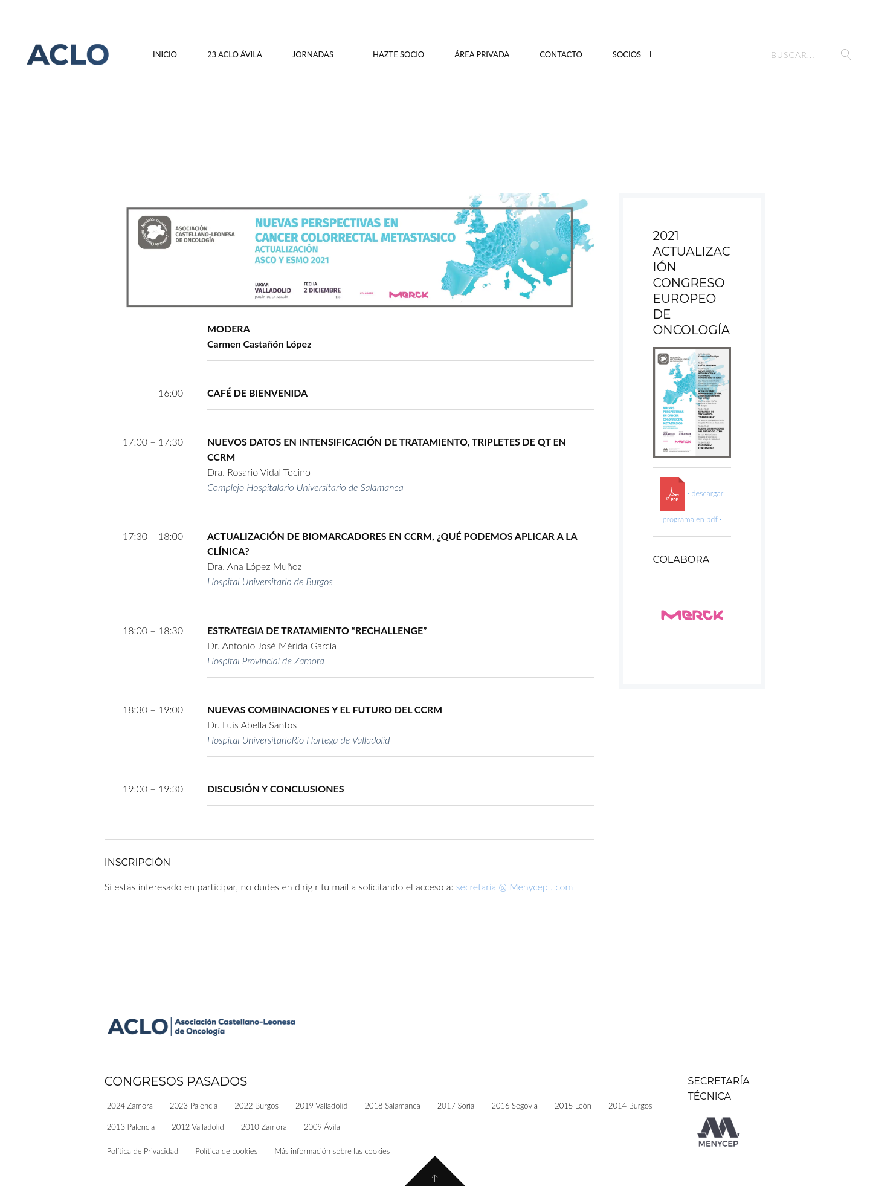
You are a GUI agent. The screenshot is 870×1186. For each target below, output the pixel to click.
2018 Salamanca (392, 1105)
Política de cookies (226, 1151)
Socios (627, 54)
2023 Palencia (194, 1105)
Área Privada (481, 54)
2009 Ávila (322, 1127)
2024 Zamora (130, 1105)
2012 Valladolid (198, 1127)
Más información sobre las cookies (332, 1151)
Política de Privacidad (142, 1151)
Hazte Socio (398, 54)
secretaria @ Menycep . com (514, 886)
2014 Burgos (630, 1105)
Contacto (561, 54)
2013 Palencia (131, 1127)
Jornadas (313, 54)
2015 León (573, 1105)
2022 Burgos (256, 1105)
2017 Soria (456, 1105)
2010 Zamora (264, 1127)
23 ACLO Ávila (234, 54)
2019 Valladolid (321, 1105)
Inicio (165, 54)
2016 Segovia (514, 1105)
